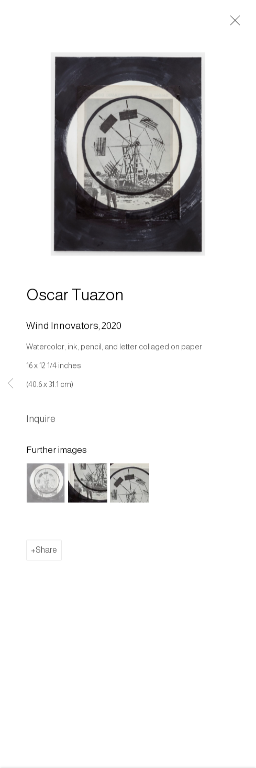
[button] (45, 484)
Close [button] (232, 23)
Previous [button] (10, 383)
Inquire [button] (40, 420)
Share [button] (46, 551)
